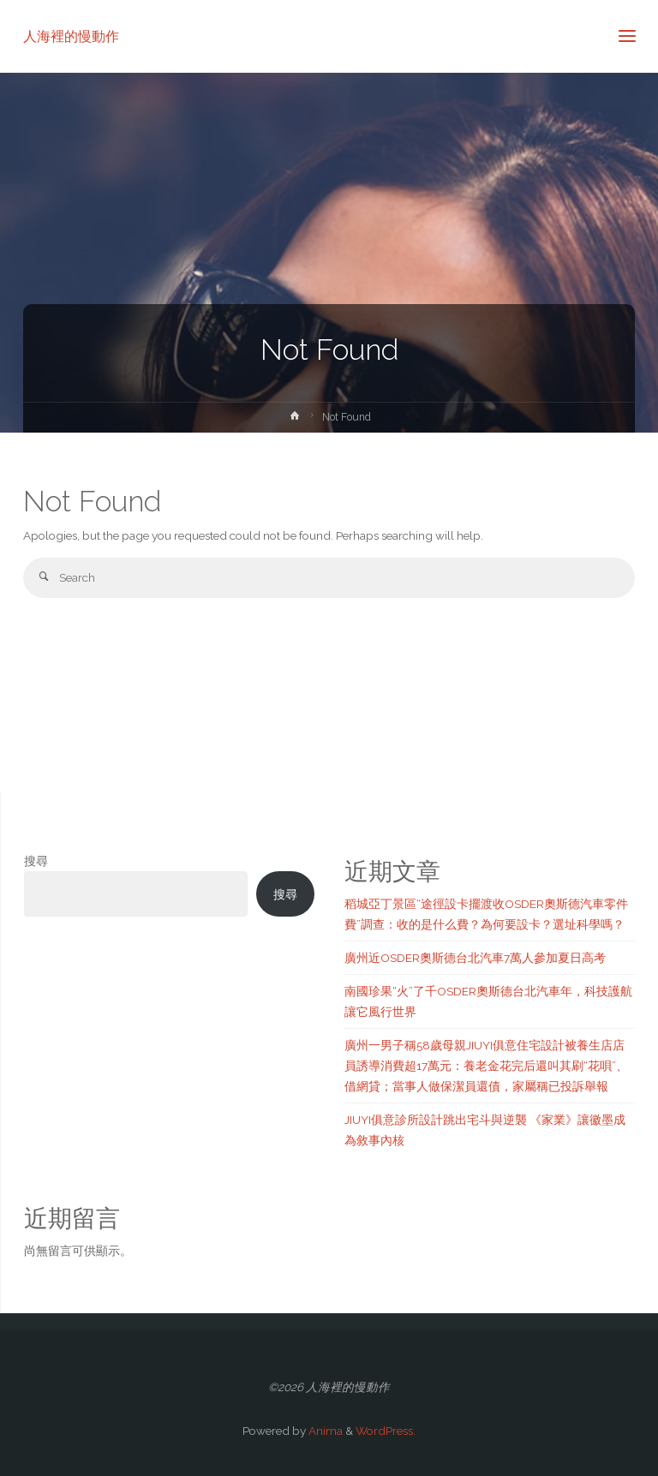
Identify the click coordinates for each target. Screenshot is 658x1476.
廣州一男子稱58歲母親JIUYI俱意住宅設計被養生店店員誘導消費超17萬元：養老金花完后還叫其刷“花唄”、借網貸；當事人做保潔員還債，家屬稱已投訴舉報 (486, 1066)
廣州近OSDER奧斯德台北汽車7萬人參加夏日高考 (475, 958)
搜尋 (36, 861)
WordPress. (386, 1430)
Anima (324, 1430)
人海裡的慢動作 (71, 35)
